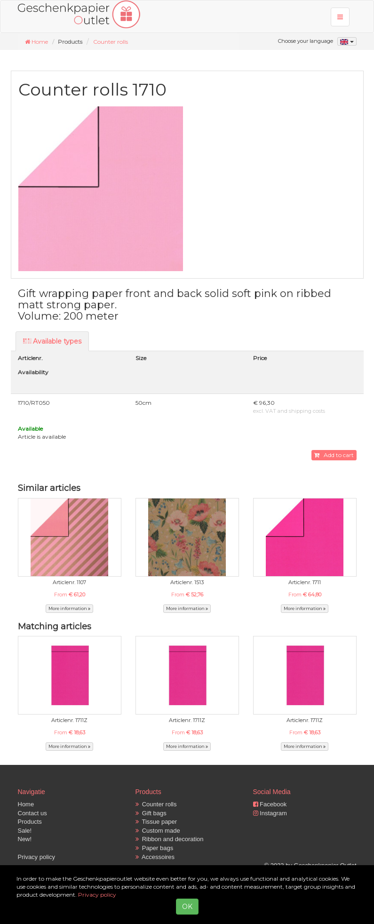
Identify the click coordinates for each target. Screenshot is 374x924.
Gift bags (151, 813)
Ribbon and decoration (169, 839)
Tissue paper (156, 821)
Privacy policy (36, 856)
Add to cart (334, 454)
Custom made (157, 830)
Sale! (25, 830)
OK (187, 906)
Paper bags (154, 848)
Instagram (270, 813)
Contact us (32, 813)
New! (25, 839)
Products (30, 821)
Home (26, 804)
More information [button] (69, 608)
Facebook (270, 804)
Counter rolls (110, 41)
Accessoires (155, 856)
